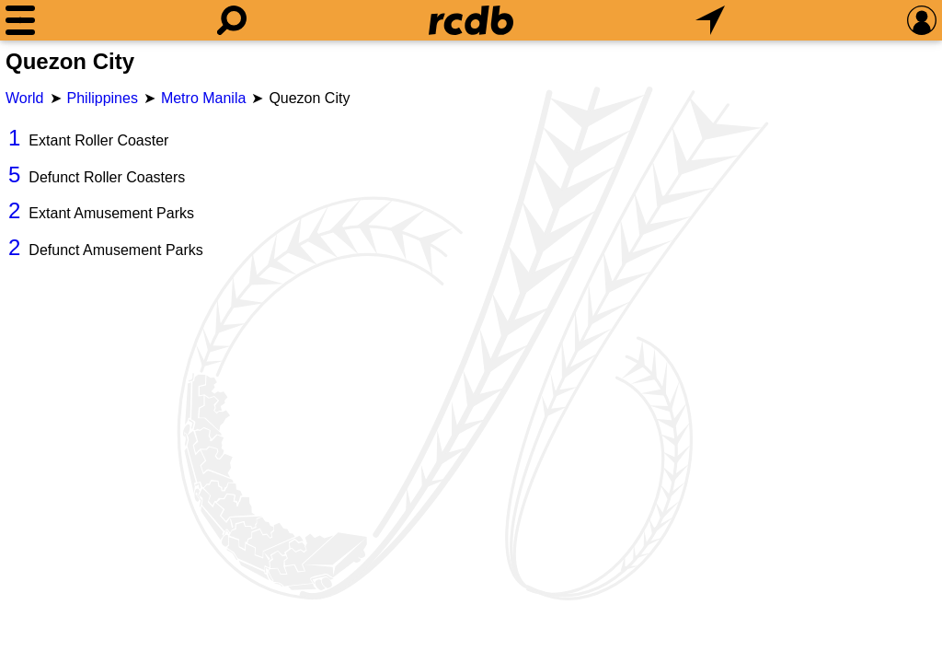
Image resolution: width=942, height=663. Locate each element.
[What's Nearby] (710, 20)
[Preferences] (921, 20)
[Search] (232, 20)
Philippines (102, 98)
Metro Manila (203, 98)
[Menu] (20, 20)
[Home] (471, 20)
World (25, 98)
